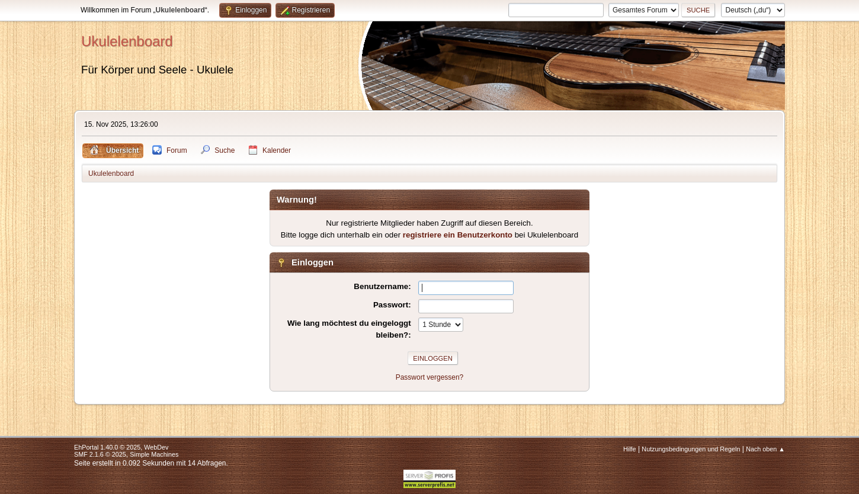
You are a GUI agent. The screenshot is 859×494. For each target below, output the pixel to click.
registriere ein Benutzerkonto (457, 234)
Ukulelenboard (127, 41)
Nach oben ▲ (765, 449)
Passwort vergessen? (430, 377)
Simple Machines (154, 454)
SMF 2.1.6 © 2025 (100, 454)
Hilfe (629, 449)
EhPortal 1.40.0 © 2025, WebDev (121, 447)
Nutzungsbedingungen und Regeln (691, 449)
